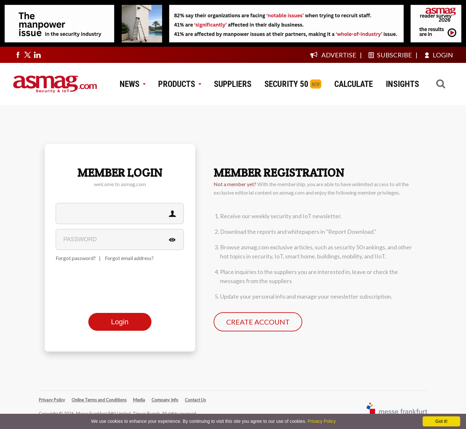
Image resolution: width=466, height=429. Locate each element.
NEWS (132, 84)
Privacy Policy (52, 399)
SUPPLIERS (232, 84)
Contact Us (195, 399)
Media (139, 399)
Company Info (164, 399)
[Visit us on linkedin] (37, 55)
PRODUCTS (179, 84)
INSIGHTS (402, 84)
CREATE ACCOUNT (258, 321)
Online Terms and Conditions (99, 399)
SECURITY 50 (286, 84)
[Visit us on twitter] (27, 55)
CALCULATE (353, 84)
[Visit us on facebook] (17, 55)
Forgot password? (76, 258)
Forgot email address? (129, 258)
